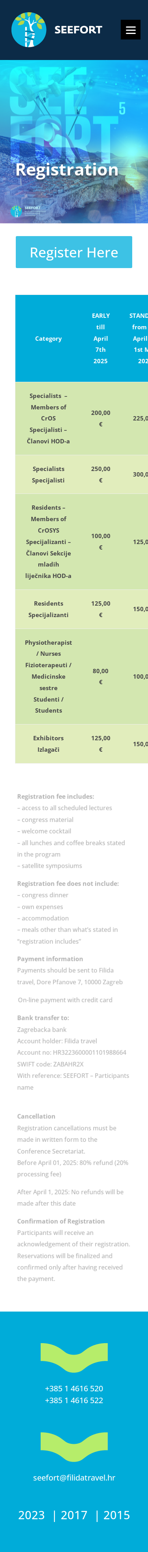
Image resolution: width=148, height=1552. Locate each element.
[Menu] (131, 29)
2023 (33, 1514)
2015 (116, 1514)
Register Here (74, 252)
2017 (76, 1514)
